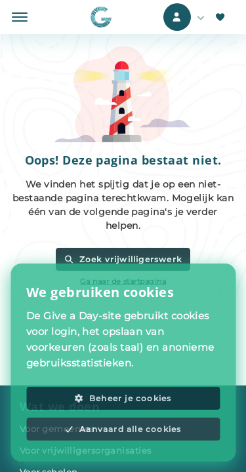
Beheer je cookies (122, 398)
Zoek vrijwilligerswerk (123, 259)
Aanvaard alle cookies (123, 429)
